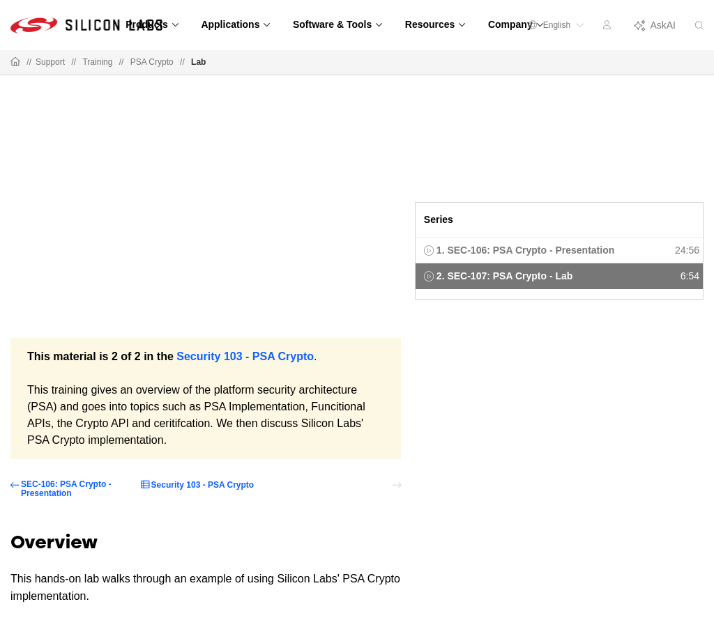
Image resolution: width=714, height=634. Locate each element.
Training (97, 62)
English (556, 25)
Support (50, 62)
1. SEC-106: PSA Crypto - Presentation (525, 250)
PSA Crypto (152, 62)
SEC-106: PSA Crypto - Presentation (66, 489)
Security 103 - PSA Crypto (245, 356)
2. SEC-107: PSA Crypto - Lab (504, 275)
